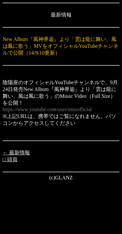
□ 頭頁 (10, 159)
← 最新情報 (16, 152)
